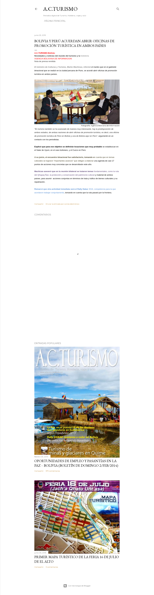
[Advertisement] (77, 314)
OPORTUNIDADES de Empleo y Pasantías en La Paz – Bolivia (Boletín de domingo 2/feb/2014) (76, 463)
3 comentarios (52, 567)
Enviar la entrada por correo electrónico (62, 204)
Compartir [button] (39, 204)
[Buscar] (118, 8)
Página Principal (55, 21)
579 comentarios (53, 471)
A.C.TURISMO (60, 8)
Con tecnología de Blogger (77, 586)
